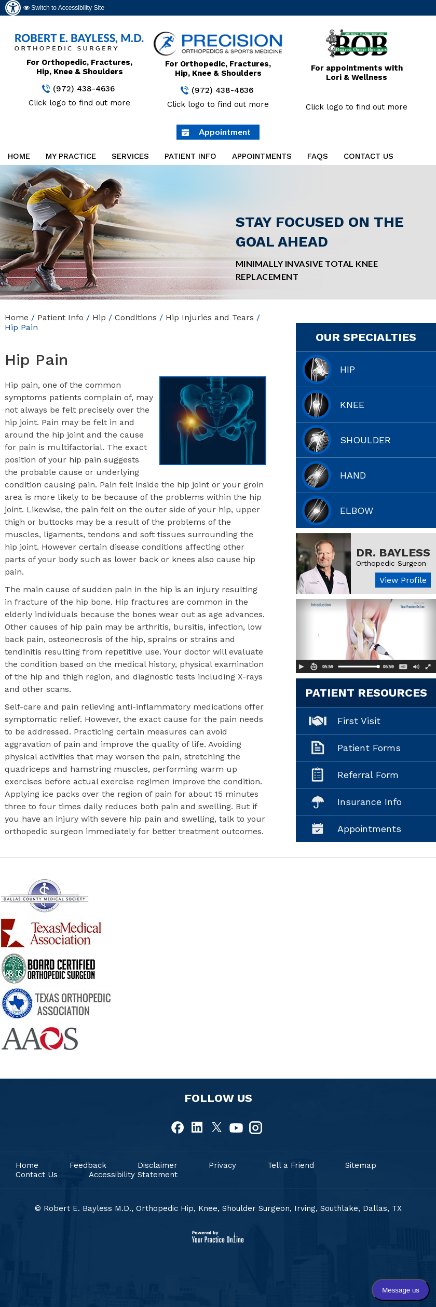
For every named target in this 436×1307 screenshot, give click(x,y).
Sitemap (360, 1165)
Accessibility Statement (133, 1174)
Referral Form (368, 774)
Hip (99, 317)
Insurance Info (369, 801)
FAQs (317, 156)
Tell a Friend (290, 1165)
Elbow (356, 510)
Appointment (225, 132)
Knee (352, 404)
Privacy (222, 1165)
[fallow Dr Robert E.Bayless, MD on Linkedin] (197, 1128)
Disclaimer (158, 1165)
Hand (353, 475)
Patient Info (190, 156)
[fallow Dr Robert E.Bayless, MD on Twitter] (217, 1128)
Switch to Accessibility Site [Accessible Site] (63, 7)
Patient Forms (369, 747)
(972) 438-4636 (84, 88)
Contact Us (368, 156)
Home (19, 156)
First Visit (358, 720)
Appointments (262, 156)
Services (130, 156)
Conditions (136, 317)
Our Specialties (366, 337)
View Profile (403, 580)
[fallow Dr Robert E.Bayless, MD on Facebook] (178, 1128)
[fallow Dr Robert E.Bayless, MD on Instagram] (255, 1128)
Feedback (88, 1165)
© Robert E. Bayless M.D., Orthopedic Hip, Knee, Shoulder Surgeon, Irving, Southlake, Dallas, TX (218, 1208)
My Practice (71, 156)
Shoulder (365, 439)
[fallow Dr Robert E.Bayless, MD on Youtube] (236, 1128)
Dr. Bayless (393, 552)
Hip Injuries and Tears (210, 317)
